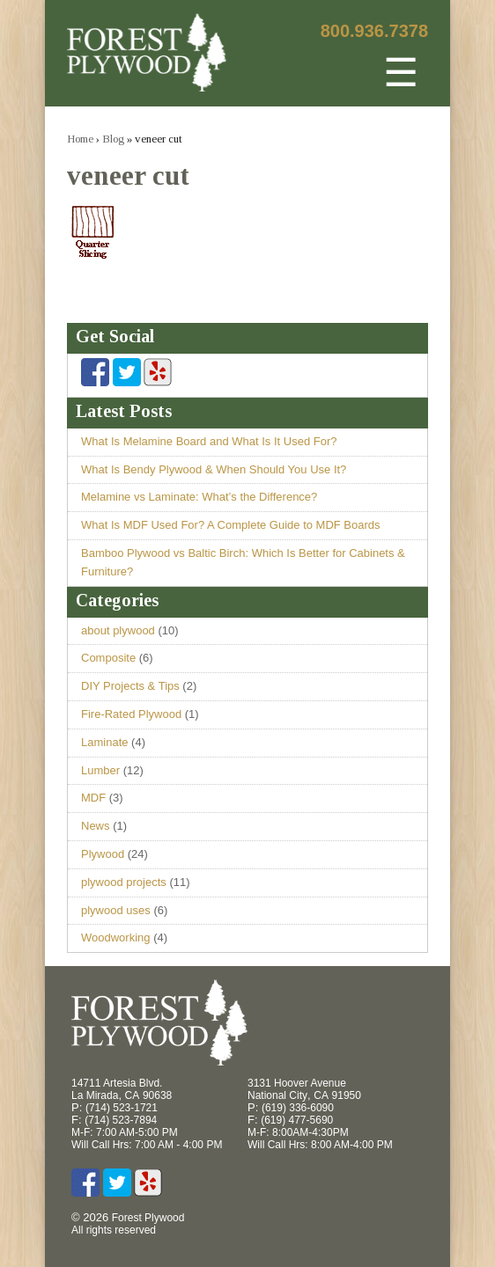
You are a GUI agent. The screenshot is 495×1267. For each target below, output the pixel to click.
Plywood (102, 854)
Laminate (104, 742)
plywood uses (116, 910)
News (95, 825)
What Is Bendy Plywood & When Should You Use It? (213, 469)
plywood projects (123, 882)
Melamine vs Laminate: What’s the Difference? (199, 496)
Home (80, 138)
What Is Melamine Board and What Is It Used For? (208, 441)
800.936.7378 (374, 30)
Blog (113, 138)
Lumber (100, 770)
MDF (93, 797)
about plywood (118, 630)
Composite (108, 657)
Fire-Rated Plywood (131, 714)
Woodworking (116, 937)
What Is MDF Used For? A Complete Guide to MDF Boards (230, 524)
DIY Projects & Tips (130, 685)
